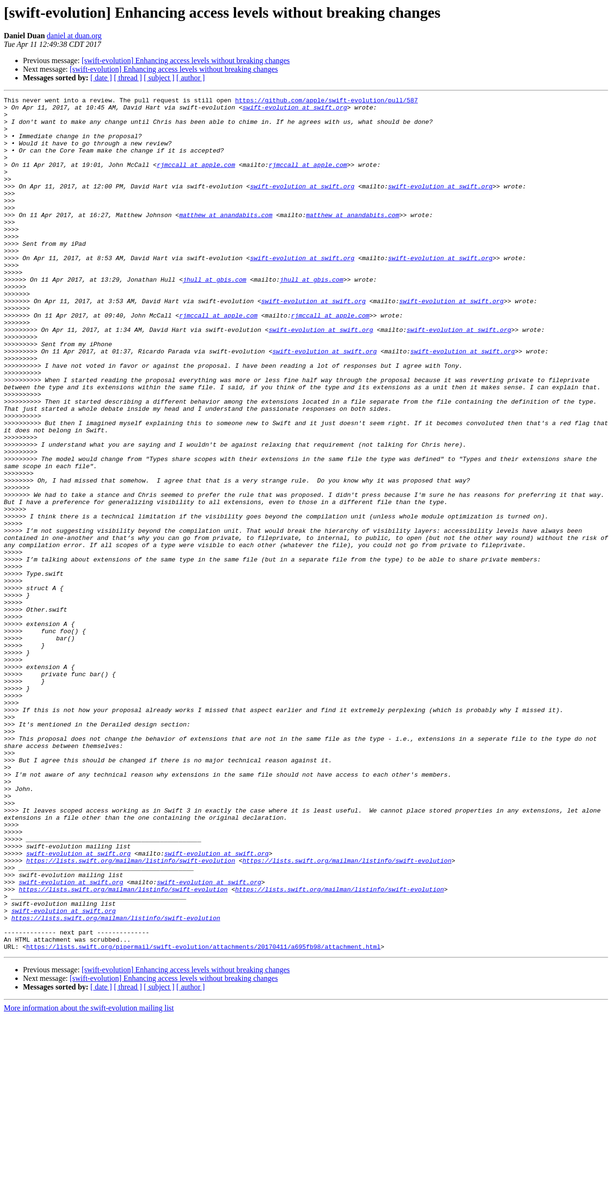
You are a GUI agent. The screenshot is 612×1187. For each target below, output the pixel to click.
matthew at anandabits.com (226, 239)
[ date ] (101, 78)
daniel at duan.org (74, 36)
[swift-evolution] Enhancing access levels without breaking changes (186, 60)
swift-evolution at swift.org (294, 110)
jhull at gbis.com (214, 316)
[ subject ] (159, 78)
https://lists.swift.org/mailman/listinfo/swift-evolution (130, 1014)
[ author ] (190, 78)
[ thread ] (128, 78)
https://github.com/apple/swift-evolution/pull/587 (326, 101)
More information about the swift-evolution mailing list (89, 1179)
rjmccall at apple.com (196, 179)
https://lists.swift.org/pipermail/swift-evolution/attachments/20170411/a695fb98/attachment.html (203, 1117)
